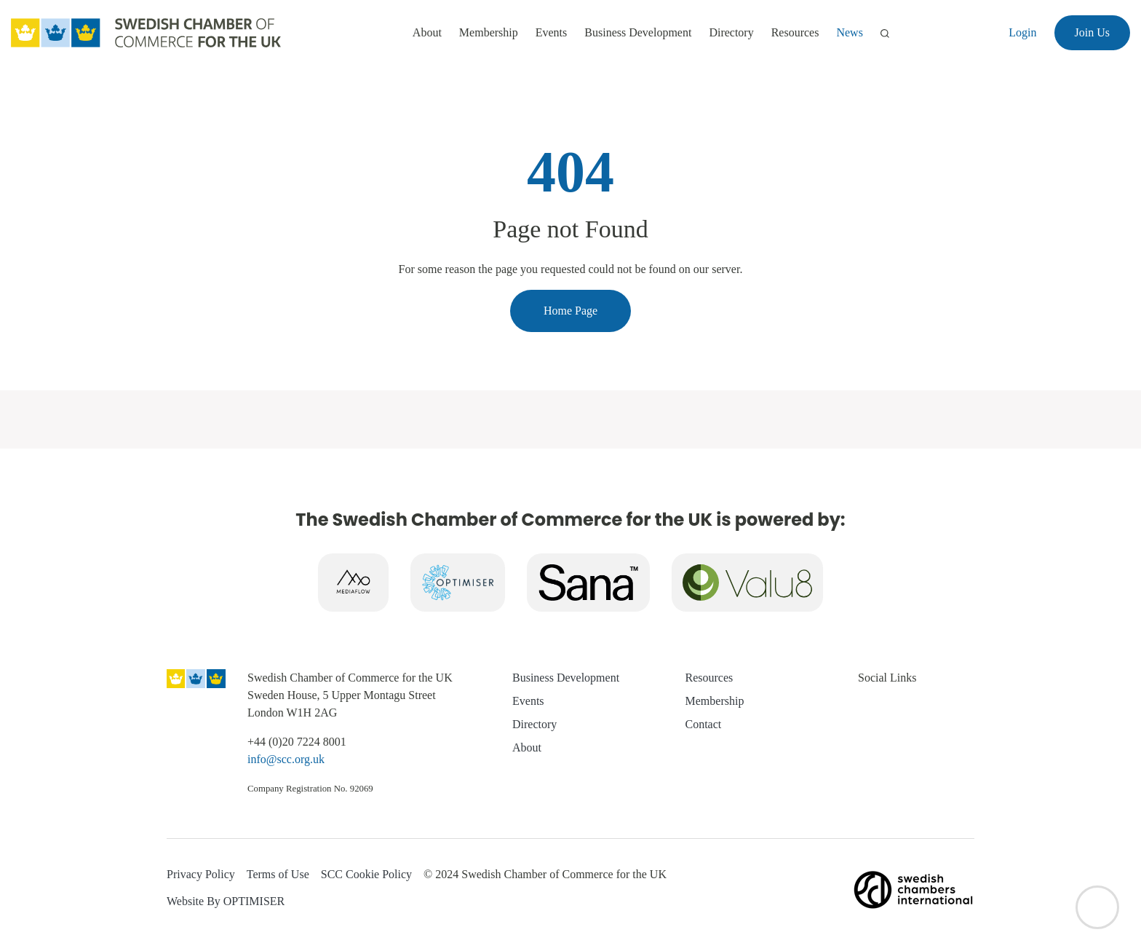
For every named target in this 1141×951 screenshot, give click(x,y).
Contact (703, 724)
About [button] (427, 32)
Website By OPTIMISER (226, 901)
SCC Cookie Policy (366, 874)
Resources (709, 677)
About (526, 747)
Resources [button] (795, 32)
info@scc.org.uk (286, 759)
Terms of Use (278, 874)
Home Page (570, 310)
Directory (731, 32)
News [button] (849, 32)
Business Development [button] (637, 32)
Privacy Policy (201, 874)
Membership (714, 701)
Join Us (1092, 32)
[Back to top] (1097, 907)
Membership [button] (488, 32)
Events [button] (552, 32)
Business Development (565, 677)
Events (528, 701)
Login (1022, 32)
